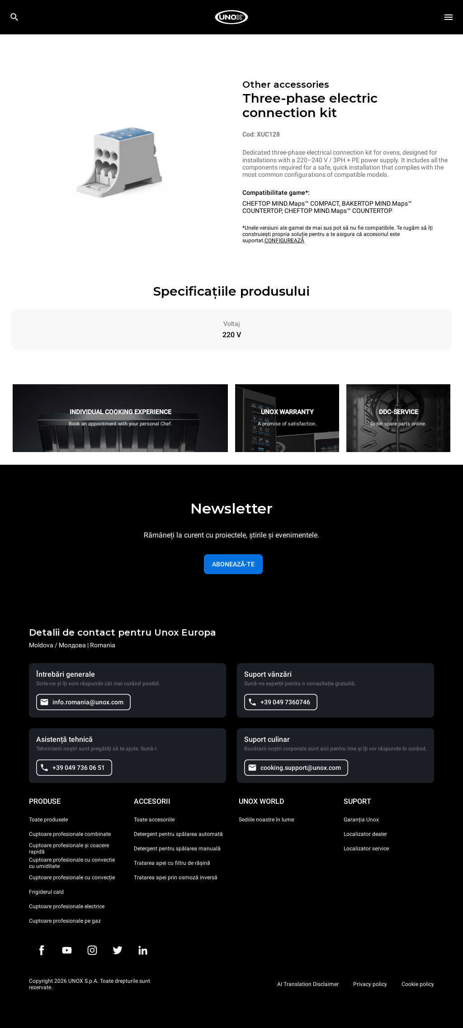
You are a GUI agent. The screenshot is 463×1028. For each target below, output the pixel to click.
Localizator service (366, 848)
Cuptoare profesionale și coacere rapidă (69, 848)
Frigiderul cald (46, 892)
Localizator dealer (365, 834)
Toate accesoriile (154, 819)
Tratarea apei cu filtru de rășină (172, 863)
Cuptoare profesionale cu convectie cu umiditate (72, 863)
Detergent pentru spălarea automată (178, 834)
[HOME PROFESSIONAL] (231, 17)
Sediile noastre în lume (266, 819)
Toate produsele (48, 819)
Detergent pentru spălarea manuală (177, 848)
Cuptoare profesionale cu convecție (72, 877)
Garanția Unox (361, 819)
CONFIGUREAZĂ (284, 240)
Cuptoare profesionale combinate (70, 834)
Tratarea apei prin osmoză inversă (175, 877)
